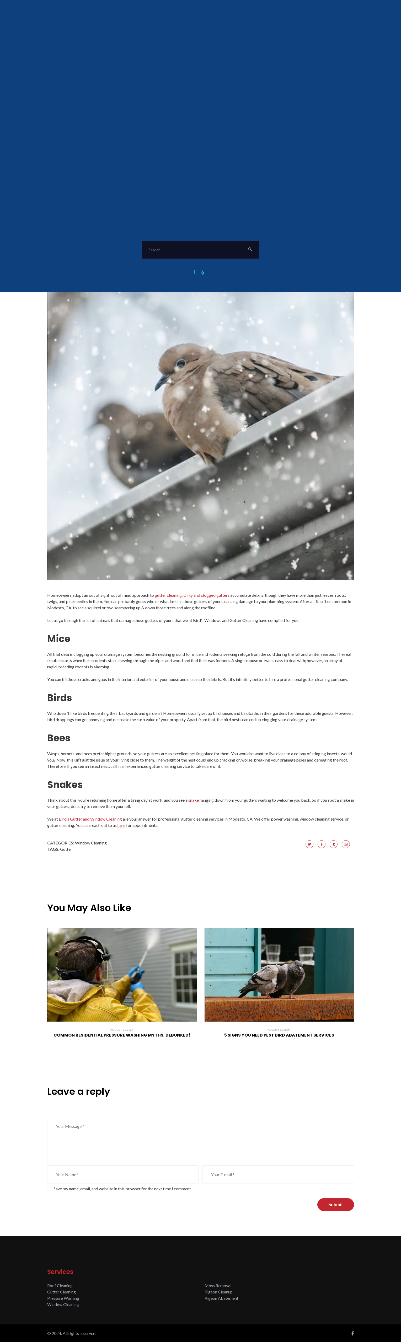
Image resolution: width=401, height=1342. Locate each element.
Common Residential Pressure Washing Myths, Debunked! (122, 1035)
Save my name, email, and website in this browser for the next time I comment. (123, 1188)
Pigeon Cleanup (219, 1291)
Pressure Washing (63, 1298)
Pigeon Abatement (221, 1298)
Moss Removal (218, 1285)
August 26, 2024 (121, 1029)
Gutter (66, 849)
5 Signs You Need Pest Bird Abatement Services (279, 1035)
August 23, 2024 (279, 1029)
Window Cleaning (91, 842)
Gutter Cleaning (61, 1291)
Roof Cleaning (60, 1285)
